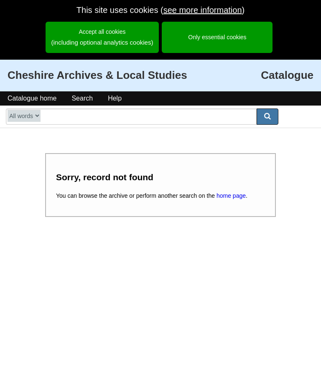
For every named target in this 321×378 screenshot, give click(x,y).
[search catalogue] (131, 116)
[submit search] (267, 116)
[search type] (24, 116)
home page (231, 195)
